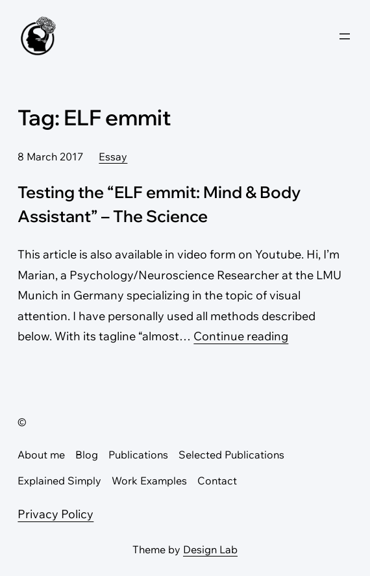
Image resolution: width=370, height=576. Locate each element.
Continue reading (240, 336)
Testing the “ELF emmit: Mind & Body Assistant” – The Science (159, 204)
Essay (113, 156)
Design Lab (210, 549)
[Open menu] (344, 36)
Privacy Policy (55, 514)
